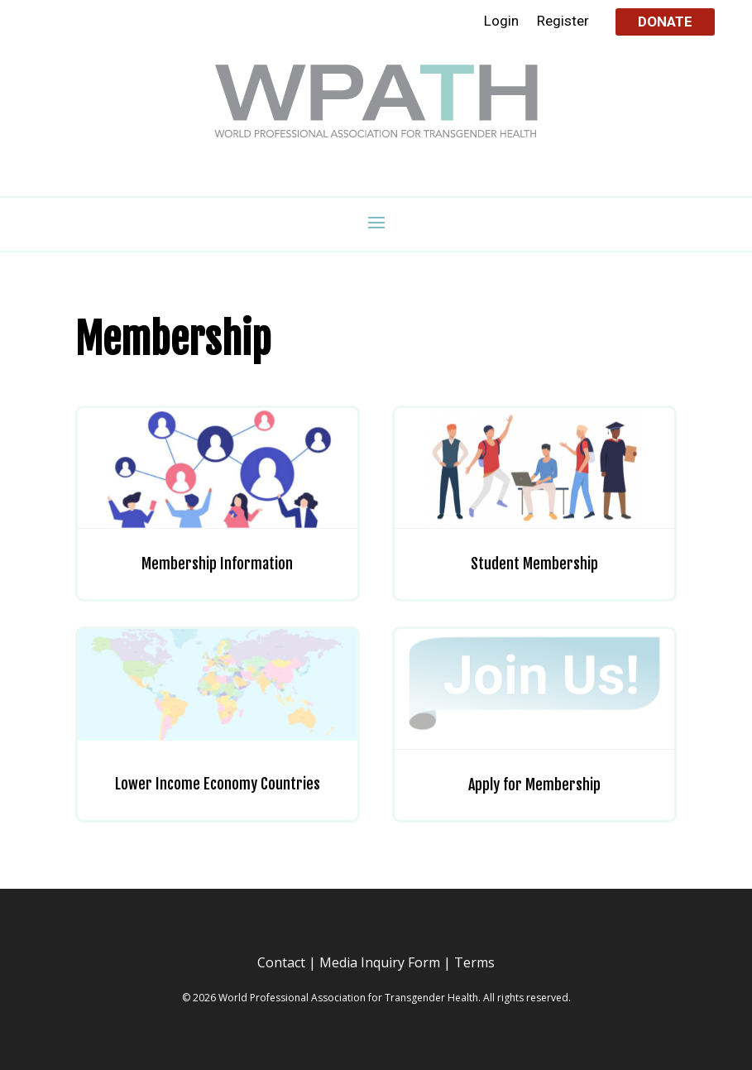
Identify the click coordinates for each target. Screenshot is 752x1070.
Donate (665, 21)
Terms (474, 962)
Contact (281, 962)
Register (563, 22)
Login (501, 22)
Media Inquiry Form (379, 962)
